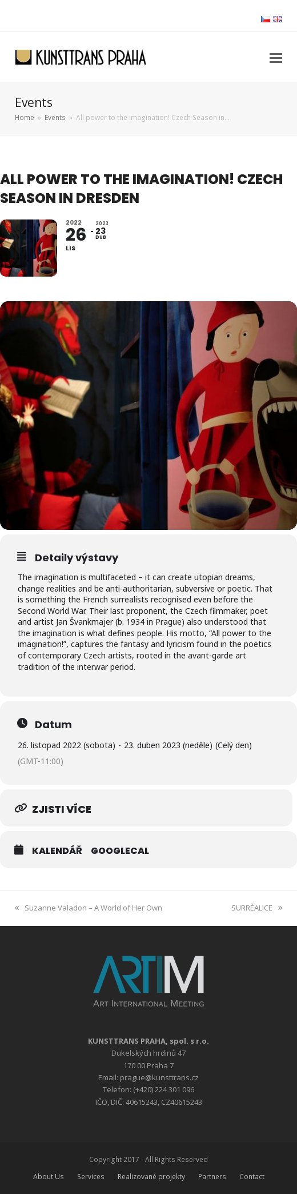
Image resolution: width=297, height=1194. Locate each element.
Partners (212, 1176)
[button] (276, 57)
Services (91, 1176)
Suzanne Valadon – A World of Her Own (88, 908)
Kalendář (57, 851)
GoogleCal (120, 851)
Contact (251, 1176)
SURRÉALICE (256, 908)
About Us (48, 1176)
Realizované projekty (151, 1176)
